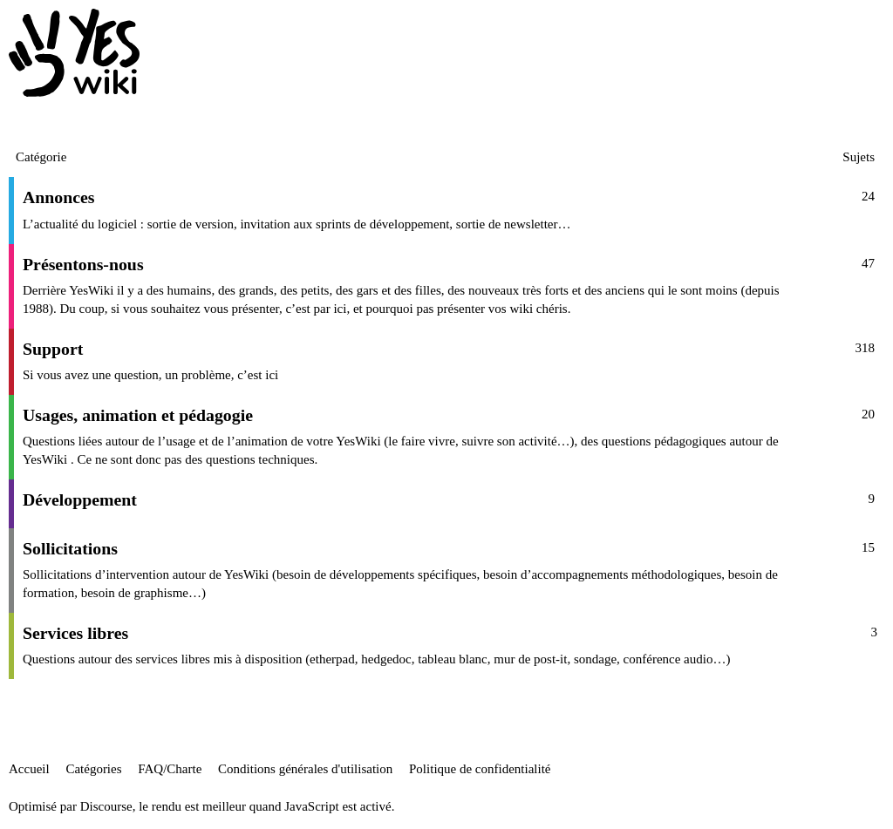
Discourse (106, 806)
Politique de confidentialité (479, 769)
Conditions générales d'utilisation (305, 769)
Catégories (93, 769)
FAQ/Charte (169, 769)
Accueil (29, 769)
